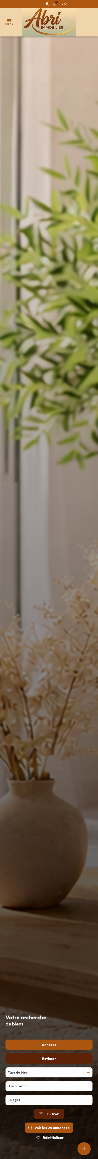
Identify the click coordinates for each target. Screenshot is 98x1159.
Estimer (49, 1071)
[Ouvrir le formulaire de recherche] (49, 1126)
